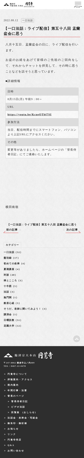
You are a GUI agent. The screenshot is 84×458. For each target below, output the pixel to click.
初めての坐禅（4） (15, 263)
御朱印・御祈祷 (17, 423)
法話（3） (10, 291)
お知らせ (13, 429)
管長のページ (16, 396)
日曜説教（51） (13, 320)
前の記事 (12, 229)
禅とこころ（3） (14, 280)
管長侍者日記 (19, 401)
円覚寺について (17, 374)
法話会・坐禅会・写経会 (23, 418)
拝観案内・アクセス (20, 379)
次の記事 (72, 229)
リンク (12, 434)
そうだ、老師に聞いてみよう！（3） (26, 308)
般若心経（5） (12, 303)
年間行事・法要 (17, 390)
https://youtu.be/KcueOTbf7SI (30, 114)
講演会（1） (11, 314)
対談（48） (10, 274)
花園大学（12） (13, 325)
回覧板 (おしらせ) (23, 412)
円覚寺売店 (14, 439)
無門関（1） (11, 297)
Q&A (11, 445)
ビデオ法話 (18, 407)
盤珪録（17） (12, 257)
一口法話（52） (13, 252)
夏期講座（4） (12, 269)
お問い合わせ (16, 450)
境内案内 (13, 385)
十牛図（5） (11, 286)
